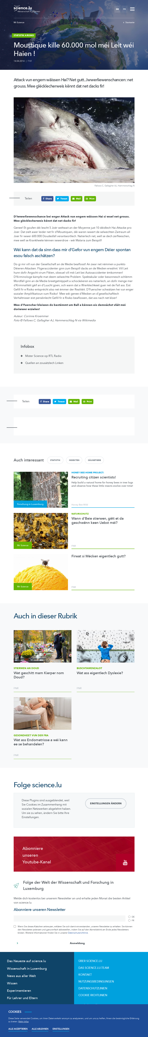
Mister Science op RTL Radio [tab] (43, 356)
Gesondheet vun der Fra (31, 735)
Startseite (129, 22)
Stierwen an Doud (26, 668)
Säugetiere (94, 460)
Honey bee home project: (87, 472)
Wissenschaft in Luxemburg (27, 968)
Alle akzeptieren (17, 1029)
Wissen (12, 983)
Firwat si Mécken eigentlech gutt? (98, 556)
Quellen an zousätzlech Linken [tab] (44, 363)
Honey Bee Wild (79, 504)
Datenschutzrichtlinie (78, 932)
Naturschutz (80, 513)
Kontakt (85, 975)
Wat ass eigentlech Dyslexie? (100, 673)
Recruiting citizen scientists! (93, 477)
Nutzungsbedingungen (96, 982)
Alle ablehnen (40, 1029)
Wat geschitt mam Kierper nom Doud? (39, 675)
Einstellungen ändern (106, 803)
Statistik (55, 460)
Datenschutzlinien (92, 988)
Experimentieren (19, 991)
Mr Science (19, 22)
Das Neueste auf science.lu (26, 961)
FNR (30, 61)
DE (117, 9)
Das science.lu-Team (93, 968)
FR (124, 9)
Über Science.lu (90, 961)
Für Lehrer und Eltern (22, 998)
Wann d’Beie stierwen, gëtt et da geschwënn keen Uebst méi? (97, 520)
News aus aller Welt (21, 976)
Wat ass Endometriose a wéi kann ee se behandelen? (41, 742)
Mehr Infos (23, 1021)
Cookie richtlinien (92, 995)
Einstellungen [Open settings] (61, 1029)
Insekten (74, 460)
